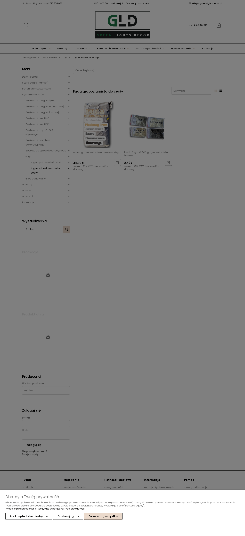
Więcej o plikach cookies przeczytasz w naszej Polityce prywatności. (45, 508)
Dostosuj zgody (68, 516)
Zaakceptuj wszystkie (103, 516)
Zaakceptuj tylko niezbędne (29, 516)
